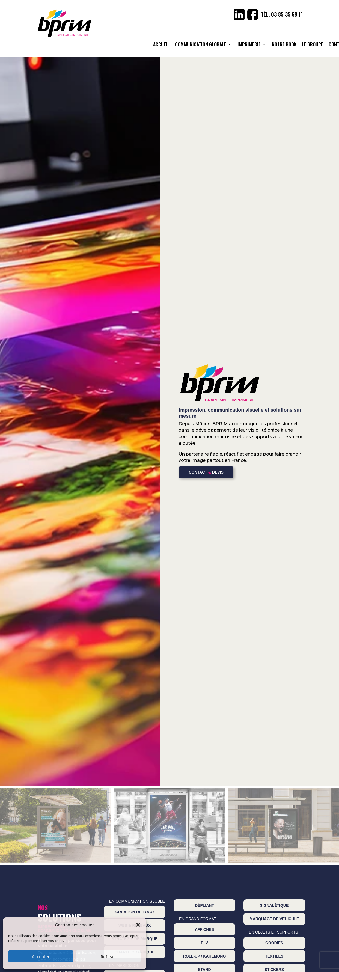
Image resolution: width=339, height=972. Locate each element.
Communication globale (203, 44)
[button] (138, 925)
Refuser (108, 956)
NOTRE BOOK (284, 44)
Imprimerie (251, 44)
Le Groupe (312, 44)
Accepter (41, 956)
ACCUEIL (161, 44)
